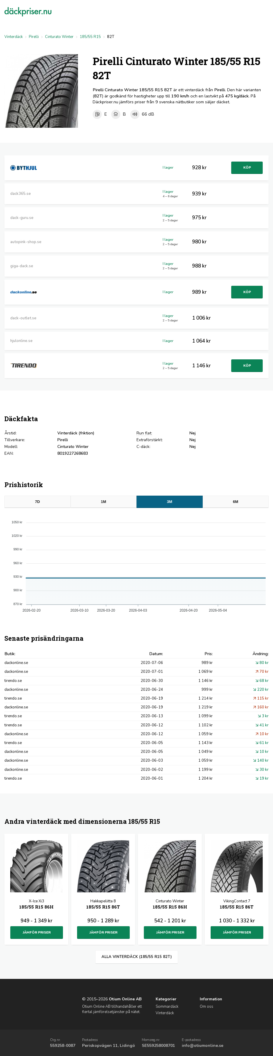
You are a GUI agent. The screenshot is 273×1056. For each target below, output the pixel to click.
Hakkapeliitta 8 (103, 905)
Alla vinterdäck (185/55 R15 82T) (136, 956)
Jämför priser (37, 932)
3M (169, 501)
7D (37, 501)
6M (235, 501)
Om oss (206, 1006)
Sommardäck (167, 1006)
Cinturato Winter (59, 36)
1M (103, 501)
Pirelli (34, 36)
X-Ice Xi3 (36, 905)
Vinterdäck (13, 36)
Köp (246, 167)
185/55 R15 (90, 36)
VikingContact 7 (237, 905)
